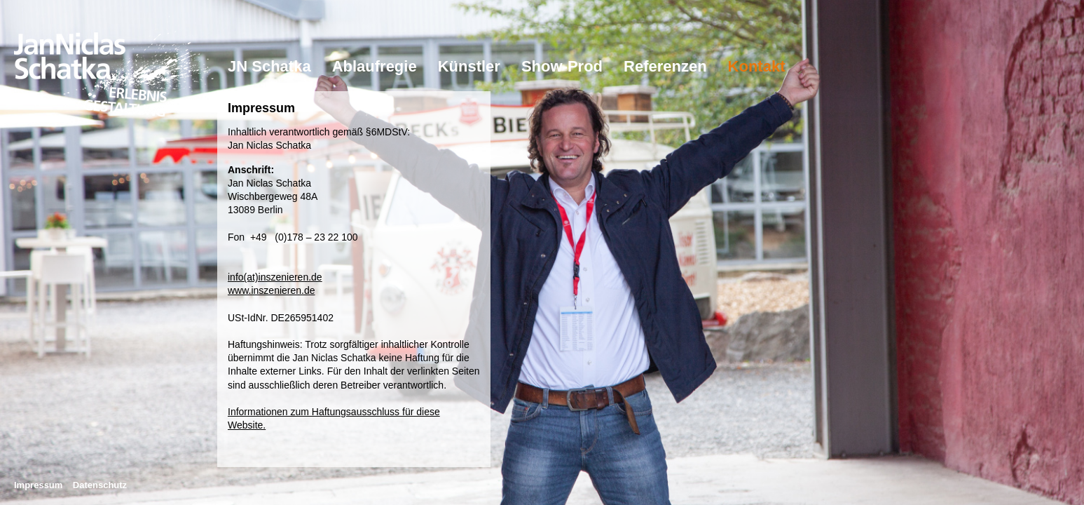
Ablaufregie (374, 66)
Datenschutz (100, 485)
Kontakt (756, 66)
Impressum (38, 485)
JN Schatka (269, 66)
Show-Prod (562, 66)
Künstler (469, 66)
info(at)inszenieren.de (275, 277)
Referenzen (665, 66)
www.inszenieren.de (271, 290)
